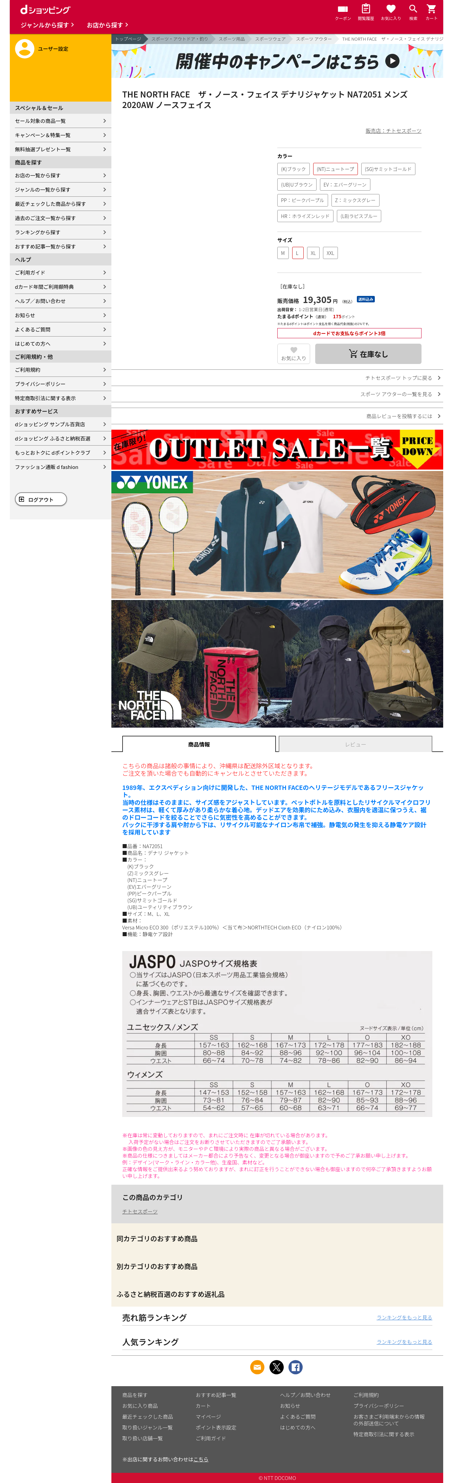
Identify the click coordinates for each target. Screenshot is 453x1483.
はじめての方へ (32, 343)
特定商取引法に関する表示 (45, 398)
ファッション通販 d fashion (46, 466)
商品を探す (135, 1394)
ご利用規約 (27, 369)
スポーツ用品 (232, 39)
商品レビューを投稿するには (399, 415)
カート (203, 1405)
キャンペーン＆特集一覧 (42, 134)
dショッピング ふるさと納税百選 (52, 438)
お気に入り (293, 358)
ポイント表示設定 (216, 1427)
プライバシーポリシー (40, 383)
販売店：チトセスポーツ (394, 130)
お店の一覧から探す (38, 175)
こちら (201, 1459)
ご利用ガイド (30, 272)
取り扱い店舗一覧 (142, 1438)
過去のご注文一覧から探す (45, 217)
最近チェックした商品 (147, 1416)
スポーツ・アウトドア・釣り (180, 39)
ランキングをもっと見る (404, 1317)
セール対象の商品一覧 (40, 120)
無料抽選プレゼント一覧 (43, 149)
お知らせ (25, 315)
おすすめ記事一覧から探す (45, 246)
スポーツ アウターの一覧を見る (396, 393)
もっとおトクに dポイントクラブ (52, 452)
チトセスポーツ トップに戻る (398, 377)
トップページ (128, 39)
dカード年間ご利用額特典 (44, 286)
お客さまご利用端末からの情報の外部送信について (389, 1420)
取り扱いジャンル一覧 (147, 1427)
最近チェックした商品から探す (50, 203)
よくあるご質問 (32, 329)
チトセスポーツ (140, 1211)
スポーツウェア (270, 39)
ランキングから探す (38, 232)
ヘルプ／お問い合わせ (40, 300)
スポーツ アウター (314, 39)
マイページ (208, 1416)
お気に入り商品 (140, 1405)
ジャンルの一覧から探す (42, 189)
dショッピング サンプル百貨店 (50, 424)
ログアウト (41, 499)
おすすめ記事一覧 (216, 1394)
